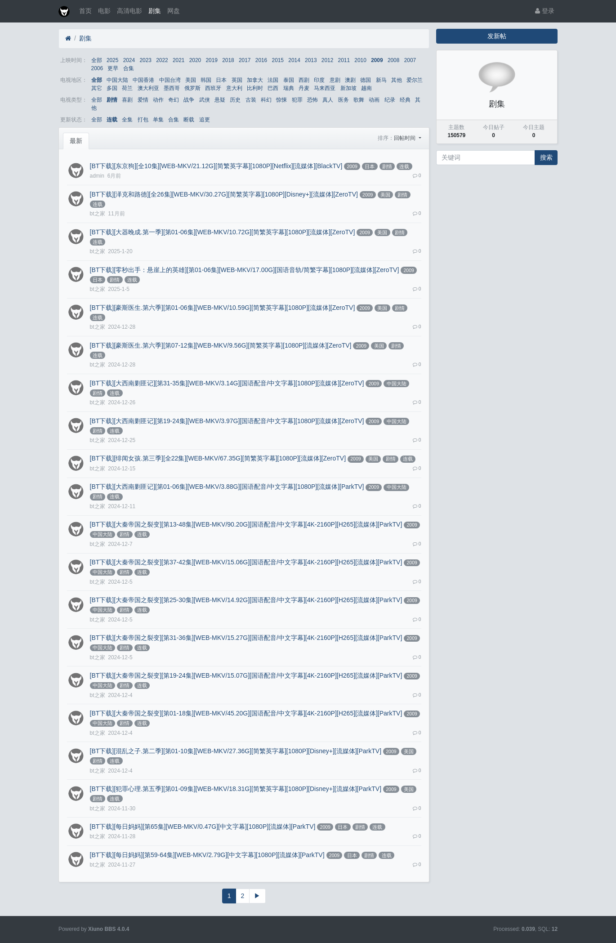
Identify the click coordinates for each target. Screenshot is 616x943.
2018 (228, 60)
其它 (96, 88)
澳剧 (350, 80)
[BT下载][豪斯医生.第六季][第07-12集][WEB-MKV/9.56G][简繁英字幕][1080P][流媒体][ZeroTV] (221, 345)
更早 (112, 68)
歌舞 (358, 100)
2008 (393, 60)
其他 (396, 80)
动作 (158, 100)
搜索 (546, 157)
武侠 (204, 100)
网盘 (173, 10)
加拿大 (255, 80)
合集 (128, 68)
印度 (319, 80)
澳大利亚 (148, 88)
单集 (158, 119)
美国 (190, 80)
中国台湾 (170, 80)
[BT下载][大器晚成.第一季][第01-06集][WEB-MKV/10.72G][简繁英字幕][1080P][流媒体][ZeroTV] (222, 232)
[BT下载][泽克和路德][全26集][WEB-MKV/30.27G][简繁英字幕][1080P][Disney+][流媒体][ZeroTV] (224, 194)
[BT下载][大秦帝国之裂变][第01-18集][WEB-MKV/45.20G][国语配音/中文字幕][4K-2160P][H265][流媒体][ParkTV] (246, 713)
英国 (237, 80)
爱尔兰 (414, 80)
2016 (261, 60)
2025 (112, 60)
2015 (278, 60)
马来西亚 (324, 88)
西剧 (304, 80)
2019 (211, 60)
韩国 (206, 80)
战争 (188, 100)
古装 (251, 100)
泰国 (288, 80)
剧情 (112, 100)
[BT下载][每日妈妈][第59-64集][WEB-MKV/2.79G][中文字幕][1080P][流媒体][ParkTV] (207, 854)
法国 (273, 80)
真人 (327, 100)
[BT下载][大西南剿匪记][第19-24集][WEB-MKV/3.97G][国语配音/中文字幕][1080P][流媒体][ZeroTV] (227, 421)
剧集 (154, 10)
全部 (96, 60)
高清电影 (129, 10)
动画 (374, 100)
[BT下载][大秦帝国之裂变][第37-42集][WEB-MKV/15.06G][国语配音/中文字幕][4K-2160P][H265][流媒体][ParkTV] (246, 562)
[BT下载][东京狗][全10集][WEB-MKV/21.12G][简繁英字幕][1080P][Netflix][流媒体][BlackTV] (216, 166)
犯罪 (297, 100)
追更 (204, 119)
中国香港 (143, 80)
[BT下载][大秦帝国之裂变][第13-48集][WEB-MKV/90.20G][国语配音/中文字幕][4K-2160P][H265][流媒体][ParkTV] (246, 524)
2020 (195, 60)
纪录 (389, 100)
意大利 (234, 88)
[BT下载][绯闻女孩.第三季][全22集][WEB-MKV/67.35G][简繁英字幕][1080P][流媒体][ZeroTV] (218, 458)
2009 (377, 60)
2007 (410, 60)
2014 (294, 60)
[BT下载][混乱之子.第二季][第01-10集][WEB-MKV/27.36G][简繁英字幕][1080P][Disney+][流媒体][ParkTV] (235, 751)
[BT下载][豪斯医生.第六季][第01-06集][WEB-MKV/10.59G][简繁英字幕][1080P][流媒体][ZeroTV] (222, 307)
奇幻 (173, 100)
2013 (311, 60)
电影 (104, 10)
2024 (129, 60)
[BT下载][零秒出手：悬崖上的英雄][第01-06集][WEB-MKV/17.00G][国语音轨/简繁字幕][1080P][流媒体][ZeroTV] (244, 269)
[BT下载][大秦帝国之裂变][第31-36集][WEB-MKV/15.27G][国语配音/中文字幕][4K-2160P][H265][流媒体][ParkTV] (246, 637)
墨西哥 (172, 88)
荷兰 (127, 88)
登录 (544, 10)
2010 (360, 60)
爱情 (143, 100)
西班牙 (213, 88)
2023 (145, 60)
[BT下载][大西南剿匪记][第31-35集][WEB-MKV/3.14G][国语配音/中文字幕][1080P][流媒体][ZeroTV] (227, 383)
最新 (76, 140)
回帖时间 (405, 138)
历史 (235, 100)
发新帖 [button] (496, 36)
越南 (366, 88)
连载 (112, 119)
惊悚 (281, 100)
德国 (365, 80)
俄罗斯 (192, 88)
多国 (112, 88)
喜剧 (127, 100)
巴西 (273, 88)
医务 (343, 100)
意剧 (335, 80)
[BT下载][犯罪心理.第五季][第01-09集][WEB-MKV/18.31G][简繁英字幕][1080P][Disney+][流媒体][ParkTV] (235, 788)
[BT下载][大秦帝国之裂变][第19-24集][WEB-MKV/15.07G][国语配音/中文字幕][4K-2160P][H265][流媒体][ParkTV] (246, 675)
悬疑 (219, 100)
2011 (344, 60)
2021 (178, 60)
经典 (405, 100)
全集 (127, 119)
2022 (162, 60)
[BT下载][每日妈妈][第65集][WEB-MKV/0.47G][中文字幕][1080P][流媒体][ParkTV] (203, 826)
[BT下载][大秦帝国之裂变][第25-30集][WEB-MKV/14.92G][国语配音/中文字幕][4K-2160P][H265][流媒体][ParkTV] (246, 599)
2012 (327, 60)
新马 (381, 80)
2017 (244, 60)
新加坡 (348, 88)
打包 (143, 119)
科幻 (266, 100)
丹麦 (304, 88)
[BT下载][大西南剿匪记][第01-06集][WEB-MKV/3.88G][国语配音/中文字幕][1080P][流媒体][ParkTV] (227, 486)
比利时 (255, 88)
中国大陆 (117, 80)
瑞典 (288, 88)
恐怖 (312, 100)
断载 (188, 119)
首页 (85, 10)
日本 (221, 80)
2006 (97, 68)
